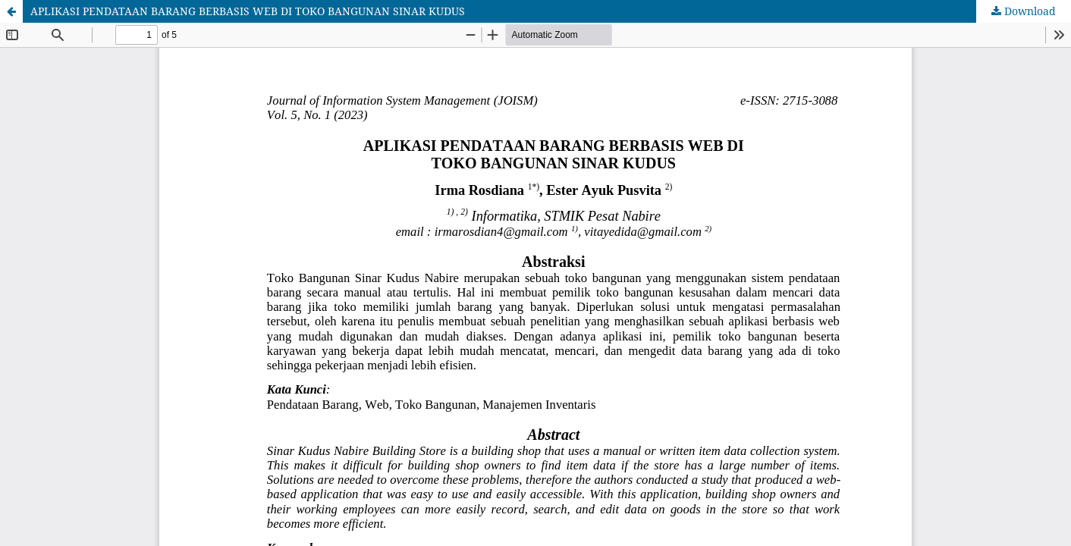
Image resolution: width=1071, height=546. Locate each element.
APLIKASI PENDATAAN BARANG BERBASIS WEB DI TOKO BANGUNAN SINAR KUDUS (247, 11)
